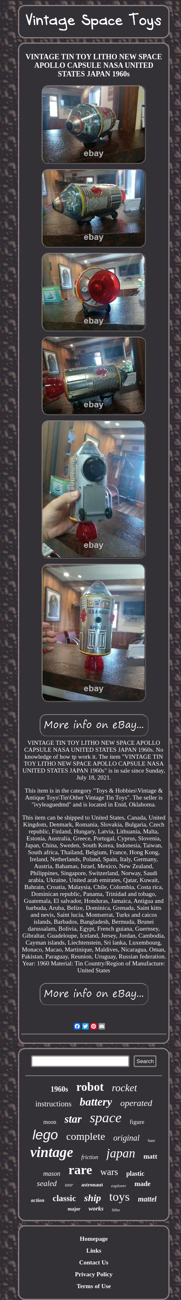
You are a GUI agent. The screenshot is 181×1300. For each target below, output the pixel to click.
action (38, 1200)
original (126, 1137)
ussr (69, 1185)
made (142, 1184)
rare (80, 1169)
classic (64, 1198)
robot (90, 1086)
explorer (118, 1185)
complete (85, 1136)
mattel (147, 1199)
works (96, 1208)
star (73, 1119)
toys (119, 1196)
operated (136, 1103)
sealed (47, 1183)
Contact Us (93, 1262)
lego (45, 1134)
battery (96, 1101)
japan (120, 1153)
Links (93, 1250)
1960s (59, 1089)
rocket (124, 1087)
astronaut (92, 1185)
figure (137, 1122)
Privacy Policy (93, 1274)
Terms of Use (94, 1286)
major (73, 1209)
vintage (51, 1152)
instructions (53, 1103)
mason (51, 1173)
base (151, 1140)
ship (92, 1198)
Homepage (93, 1238)
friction (89, 1157)
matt (150, 1156)
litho (116, 1209)
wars (109, 1172)
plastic (135, 1173)
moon (49, 1122)
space (105, 1117)
